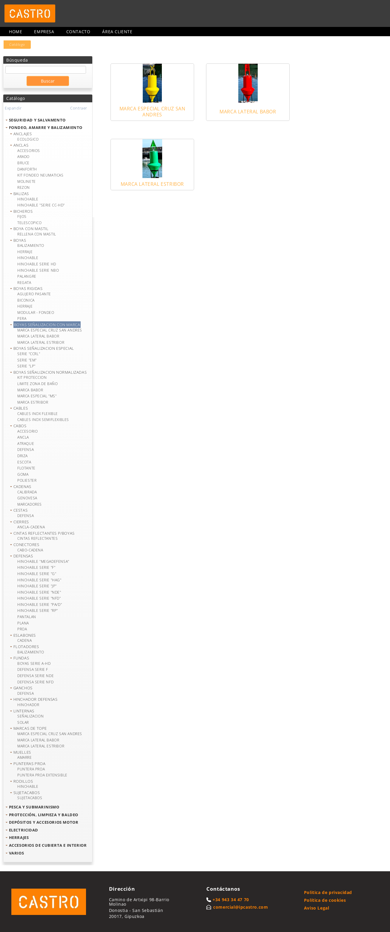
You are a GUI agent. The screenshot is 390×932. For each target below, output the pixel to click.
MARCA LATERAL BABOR (38, 336)
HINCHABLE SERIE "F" (36, 567)
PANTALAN (26, 616)
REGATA (24, 282)
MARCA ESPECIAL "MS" (36, 396)
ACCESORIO (27, 431)
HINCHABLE (27, 199)
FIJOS (22, 216)
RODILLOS (23, 781)
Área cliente (117, 31)
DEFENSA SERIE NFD (35, 682)
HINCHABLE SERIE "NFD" (39, 598)
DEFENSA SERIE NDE (35, 675)
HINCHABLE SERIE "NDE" (39, 592)
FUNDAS (21, 658)
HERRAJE (25, 251)
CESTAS (20, 510)
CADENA (24, 640)
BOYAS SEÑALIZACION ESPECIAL (43, 348)
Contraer (78, 108)
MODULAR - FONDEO (35, 312)
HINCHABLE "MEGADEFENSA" (43, 561)
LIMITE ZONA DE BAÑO (37, 383)
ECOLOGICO (28, 139)
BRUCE (23, 162)
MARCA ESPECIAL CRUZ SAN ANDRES (49, 330)
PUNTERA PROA (31, 769)
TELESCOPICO (29, 222)
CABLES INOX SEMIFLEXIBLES (43, 419)
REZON (23, 187)
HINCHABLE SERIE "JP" (37, 586)
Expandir (13, 108)
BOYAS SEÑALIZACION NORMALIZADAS (50, 372)
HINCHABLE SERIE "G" (36, 573)
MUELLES (22, 752)
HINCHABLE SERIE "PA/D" (39, 604)
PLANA (23, 623)
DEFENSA (25, 449)
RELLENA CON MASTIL (36, 234)
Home (15, 31)
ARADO (23, 156)
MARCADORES (29, 504)
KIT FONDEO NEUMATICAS (40, 175)
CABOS (20, 425)
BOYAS (19, 240)
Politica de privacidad (328, 892)
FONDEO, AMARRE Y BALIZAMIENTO (45, 127)
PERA (21, 318)
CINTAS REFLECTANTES (37, 538)
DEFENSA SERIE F (32, 669)
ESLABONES (24, 635)
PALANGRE (26, 276)
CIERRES (21, 521)
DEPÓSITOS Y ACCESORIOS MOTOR (44, 822)
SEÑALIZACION (30, 716)
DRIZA (22, 455)
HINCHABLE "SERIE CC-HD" (41, 205)
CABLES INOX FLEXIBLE (37, 413)
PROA (22, 629)
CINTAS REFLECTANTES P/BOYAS (44, 533)
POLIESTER (26, 480)
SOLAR (23, 722)
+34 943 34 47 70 (231, 899)
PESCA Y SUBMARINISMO (34, 807)
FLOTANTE (26, 468)
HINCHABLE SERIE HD (36, 264)
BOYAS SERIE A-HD (34, 663)
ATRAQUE (25, 443)
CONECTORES (26, 544)
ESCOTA (24, 462)
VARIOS (16, 853)
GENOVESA (27, 498)
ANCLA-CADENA (31, 527)
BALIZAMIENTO (30, 245)
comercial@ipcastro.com (240, 907)
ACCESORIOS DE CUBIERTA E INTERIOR (48, 845)
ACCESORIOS (28, 150)
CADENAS (22, 486)
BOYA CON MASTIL (31, 228)
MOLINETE (26, 181)
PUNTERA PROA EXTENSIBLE (42, 775)
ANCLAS (21, 145)
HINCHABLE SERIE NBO (38, 270)
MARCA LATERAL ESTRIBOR (40, 342)
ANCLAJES (22, 133)
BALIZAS (21, 193)
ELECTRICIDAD (23, 830)
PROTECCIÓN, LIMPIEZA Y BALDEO (43, 814)
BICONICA (26, 300)
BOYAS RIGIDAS (28, 288)
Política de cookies (325, 900)
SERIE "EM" (27, 360)
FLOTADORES (26, 646)
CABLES (20, 408)
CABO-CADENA (30, 550)
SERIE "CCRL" (28, 353)
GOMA (22, 474)
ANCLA (23, 437)
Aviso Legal (316, 908)
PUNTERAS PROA (29, 763)
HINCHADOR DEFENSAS (35, 699)
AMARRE (24, 757)
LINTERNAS (23, 711)
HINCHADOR (28, 704)
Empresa (44, 31)
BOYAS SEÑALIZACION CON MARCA (47, 324)
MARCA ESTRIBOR (32, 402)
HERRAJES (19, 837)
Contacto (78, 31)
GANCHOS (23, 688)
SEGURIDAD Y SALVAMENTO (37, 120)
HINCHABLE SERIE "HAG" (39, 580)
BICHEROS (23, 211)
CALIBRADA (27, 492)
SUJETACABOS (26, 792)
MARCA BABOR (30, 390)
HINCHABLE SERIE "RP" (37, 610)
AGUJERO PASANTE (34, 294)
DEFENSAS (23, 556)
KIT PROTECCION (32, 377)
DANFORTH (27, 169)
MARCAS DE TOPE (30, 728)
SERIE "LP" (26, 366)
